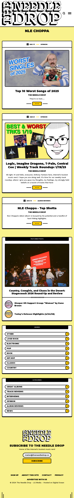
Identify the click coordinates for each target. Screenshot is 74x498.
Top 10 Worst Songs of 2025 (37, 91)
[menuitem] (14, 475)
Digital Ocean (58, 483)
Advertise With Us (37, 479)
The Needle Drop (37, 95)
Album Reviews (44, 201)
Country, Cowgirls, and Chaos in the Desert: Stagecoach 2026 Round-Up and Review (37, 292)
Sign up (14, 475)
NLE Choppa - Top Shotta (37, 208)
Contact (47, 475)
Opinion (44, 44)
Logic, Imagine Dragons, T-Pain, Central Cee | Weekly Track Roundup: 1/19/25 (37, 165)
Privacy (59, 475)
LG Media (37, 483)
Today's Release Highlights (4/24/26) (34, 314)
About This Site (30, 475)
